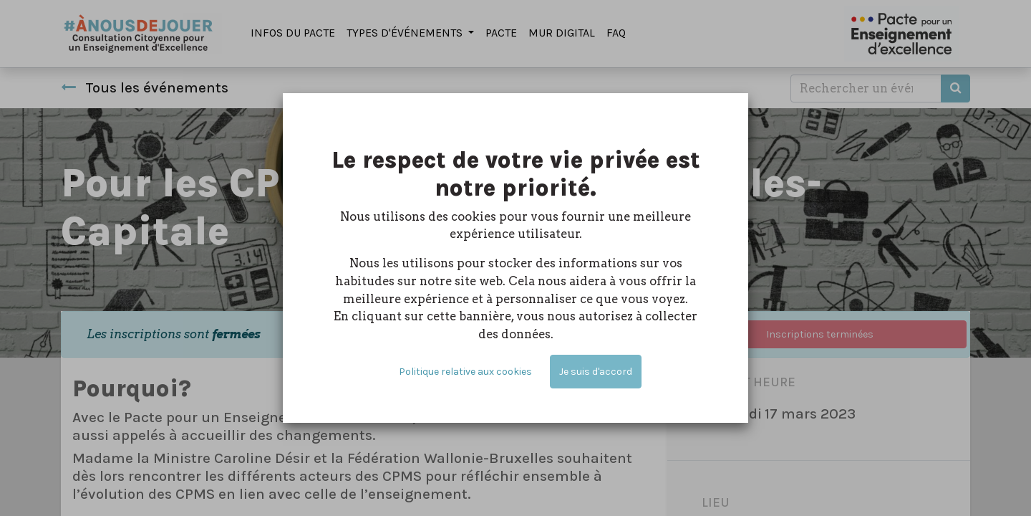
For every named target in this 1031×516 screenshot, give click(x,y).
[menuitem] (293, 34)
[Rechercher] (955, 88)
